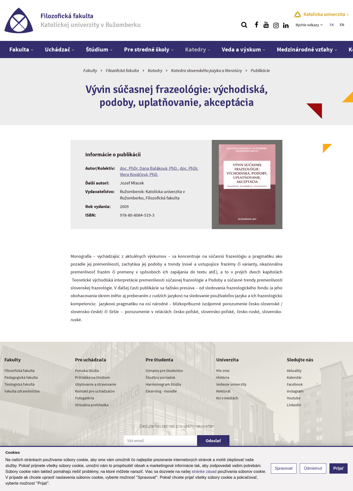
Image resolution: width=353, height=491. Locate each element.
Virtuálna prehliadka (92, 404)
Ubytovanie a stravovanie (95, 384)
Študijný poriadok (160, 377)
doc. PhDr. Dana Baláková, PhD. (149, 168)
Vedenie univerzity (231, 384)
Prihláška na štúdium (92, 377)
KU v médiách (227, 397)
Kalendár (294, 377)
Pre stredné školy (146, 49)
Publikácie (260, 70)
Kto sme (222, 370)
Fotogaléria (84, 397)
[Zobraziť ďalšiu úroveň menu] (322, 24)
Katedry (195, 49)
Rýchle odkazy (307, 24)
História (222, 377)
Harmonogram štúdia (163, 384)
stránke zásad (204, 471)
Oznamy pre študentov (164, 370)
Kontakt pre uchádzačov (95, 391)
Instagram (295, 391)
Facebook (295, 384)
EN (342, 24)
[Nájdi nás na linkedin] (286, 25)
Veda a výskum (241, 49)
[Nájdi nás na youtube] (266, 25)
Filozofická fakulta (122, 70)
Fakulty (90, 70)
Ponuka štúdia (87, 370)
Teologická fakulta (19, 384)
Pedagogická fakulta (21, 377)
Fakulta (19, 49)
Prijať (338, 468)
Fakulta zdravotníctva (21, 391)
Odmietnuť (313, 468)
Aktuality (294, 370)
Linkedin (294, 404)
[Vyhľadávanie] (244, 25)
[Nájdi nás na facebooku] (256, 25)
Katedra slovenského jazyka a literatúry (206, 70)
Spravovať (284, 468)
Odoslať (213, 440)
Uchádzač (57, 49)
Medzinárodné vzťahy (305, 49)
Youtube (294, 397)
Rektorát (223, 391)
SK (331, 24)
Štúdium (97, 49)
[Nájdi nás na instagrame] (276, 25)
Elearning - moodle (161, 391)
